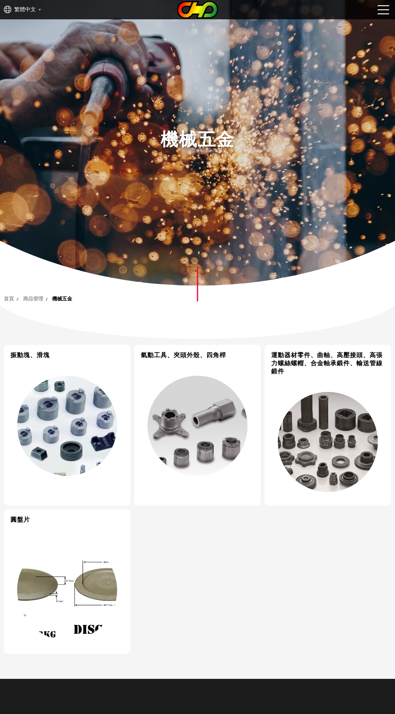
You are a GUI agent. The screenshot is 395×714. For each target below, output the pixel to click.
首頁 (9, 299)
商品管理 (33, 299)
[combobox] (27, 9)
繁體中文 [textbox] (25, 9)
